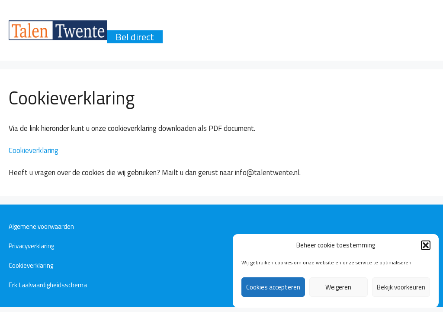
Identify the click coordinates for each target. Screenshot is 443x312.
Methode (284, 23)
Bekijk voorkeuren (401, 287)
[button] (425, 245)
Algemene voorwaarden (41, 226)
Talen (237, 23)
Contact (387, 23)
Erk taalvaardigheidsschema (48, 285)
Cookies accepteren (273, 287)
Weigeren (338, 287)
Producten (188, 23)
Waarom (133, 23)
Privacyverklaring (31, 246)
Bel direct (135, 36)
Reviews (337, 23)
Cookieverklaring (33, 150)
